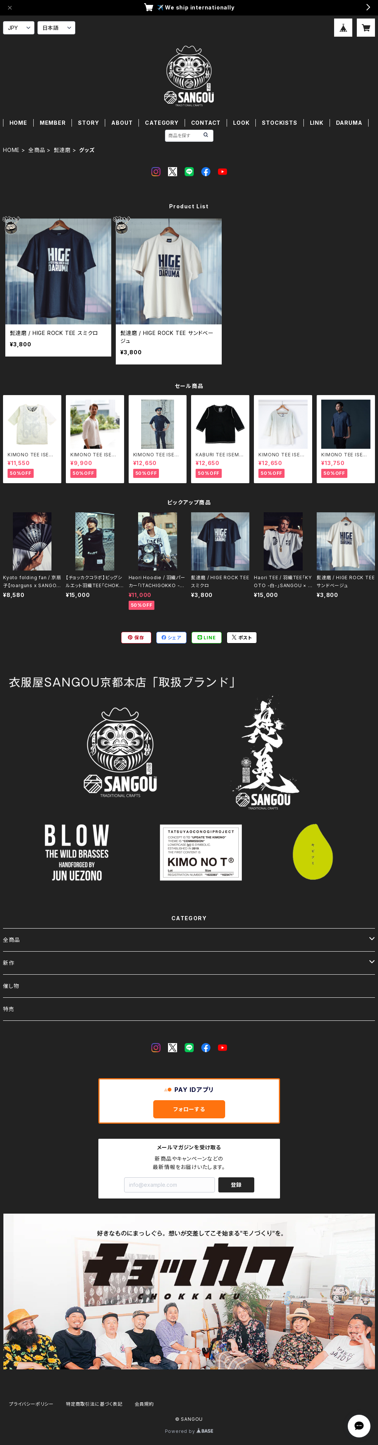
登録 (236, 1184)
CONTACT (206, 122)
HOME (18, 122)
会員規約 (144, 1404)
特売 (8, 1009)
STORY (88, 122)
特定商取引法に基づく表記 (94, 1404)
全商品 (36, 150)
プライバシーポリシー (31, 1404)
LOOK (241, 122)
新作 (8, 963)
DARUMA (349, 122)
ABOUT (121, 122)
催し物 (11, 986)
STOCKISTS (279, 122)
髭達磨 (62, 150)
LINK (317, 122)
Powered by (189, 1431)
